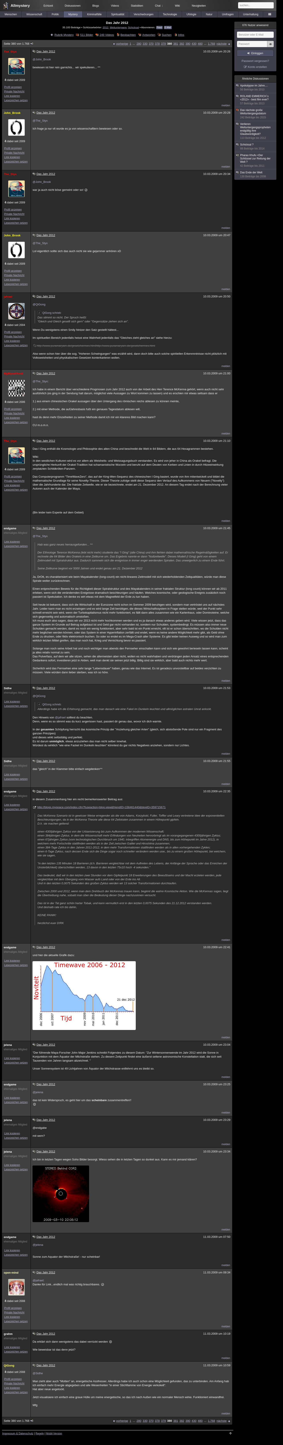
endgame (10, 528)
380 (169, 43)
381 (175, 43)
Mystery (73, 14)
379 (163, 43)
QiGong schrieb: (49, 312)
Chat (159, 5)
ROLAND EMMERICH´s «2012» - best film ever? (255, 100)
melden (226, 105)
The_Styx (10, 51)
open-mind (11, 1272)
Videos (115, 5)
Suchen (167, 34)
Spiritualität (117, 14)
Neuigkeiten (199, 5)
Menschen (11, 14)
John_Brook (12, 113)
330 (145, 43)
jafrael (8, 296)
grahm (8, 1334)
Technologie (170, 14)
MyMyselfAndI (13, 373)
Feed (159, 27)
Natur (209, 14)
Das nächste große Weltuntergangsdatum (255, 114)
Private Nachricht (14, 91)
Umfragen (228, 14)
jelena (8, 1045)
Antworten (148, 34)
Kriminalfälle (94, 14)
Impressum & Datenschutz (17, 1433)
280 (138, 43)
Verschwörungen (143, 14)
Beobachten (128, 34)
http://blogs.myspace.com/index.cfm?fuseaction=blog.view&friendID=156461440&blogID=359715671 (101, 807)
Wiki (177, 5)
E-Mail (168, 27)
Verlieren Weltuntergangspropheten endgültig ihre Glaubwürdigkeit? (255, 131)
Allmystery (20, 6)
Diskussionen (72, 5)
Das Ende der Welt (255, 174)
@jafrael (60, 717)
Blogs (95, 5)
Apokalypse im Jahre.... (255, 87)
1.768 (211, 43)
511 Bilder (86, 34)
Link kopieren (12, 96)
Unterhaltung (250, 14)
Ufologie (191, 14)
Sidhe (7, 688)
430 (194, 43)
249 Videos (106, 34)
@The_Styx (40, 120)
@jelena (38, 1092)
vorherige (122, 43)
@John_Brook (42, 59)
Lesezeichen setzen (16, 100)
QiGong (9, 1365)
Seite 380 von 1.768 (19, 43)
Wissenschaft (34, 14)
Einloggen (257, 53)
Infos (181, 34)
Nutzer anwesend (255, 25)
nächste (221, 43)
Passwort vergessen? (255, 61)
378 (157, 43)
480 (200, 43)
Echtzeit (48, 5)
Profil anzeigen (13, 87)
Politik (55, 14)
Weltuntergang (118, 27)
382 (181, 43)
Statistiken (137, 5)
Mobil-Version (54, 1433)
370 (151, 43)
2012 (105, 27)
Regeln (40, 1433)
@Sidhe (38, 1373)
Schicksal (133, 27)
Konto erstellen (257, 67)
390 (187, 43)
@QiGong (39, 304)
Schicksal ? (255, 146)
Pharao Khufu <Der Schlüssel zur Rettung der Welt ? (255, 161)
